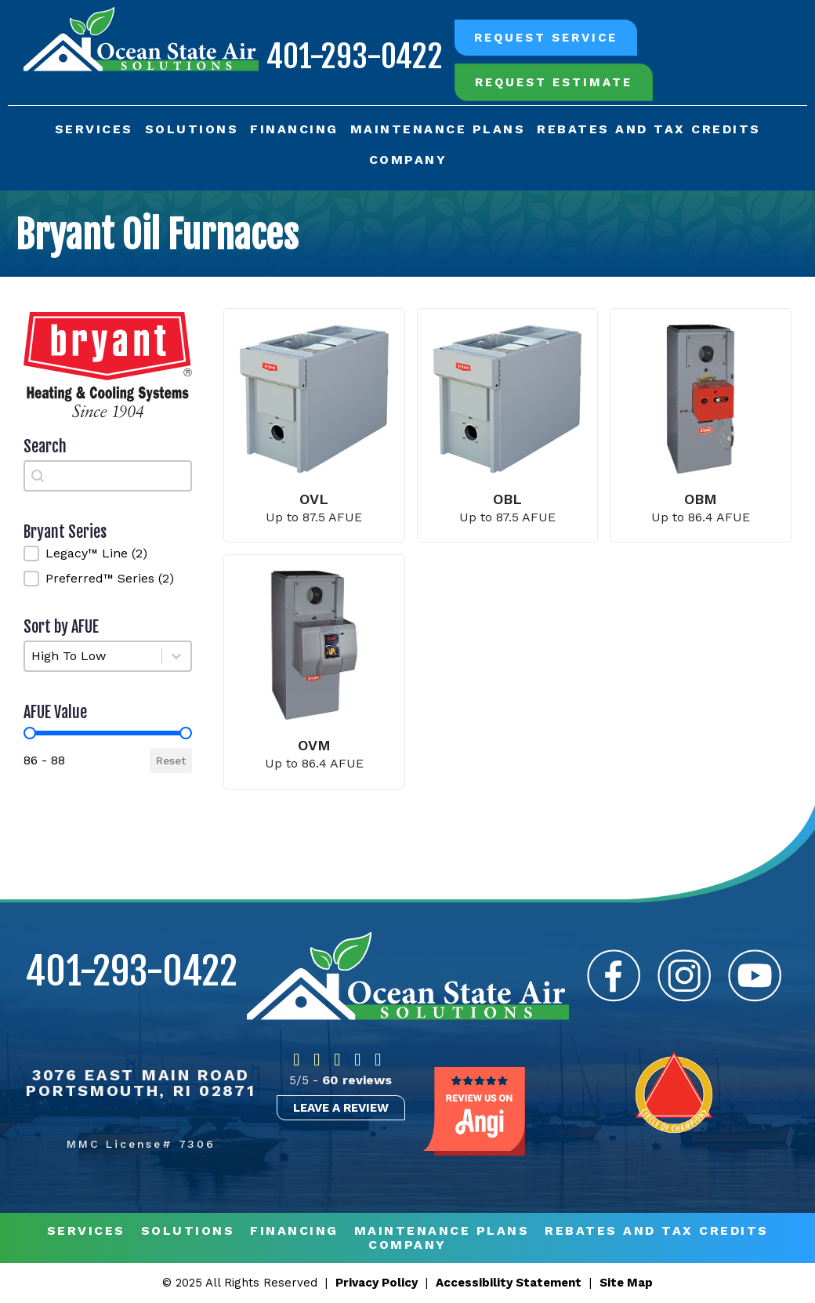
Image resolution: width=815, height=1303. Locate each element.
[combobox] (108, 476)
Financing (294, 129)
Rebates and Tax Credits (649, 129)
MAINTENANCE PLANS (442, 1231)
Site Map (626, 1283)
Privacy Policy (376, 1283)
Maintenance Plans (438, 129)
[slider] (30, 733)
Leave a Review (341, 1108)
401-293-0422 (354, 56)
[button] (108, 553)
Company (408, 159)
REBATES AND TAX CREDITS (657, 1231)
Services (94, 129)
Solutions (192, 129)
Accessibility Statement (508, 1283)
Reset (171, 760)
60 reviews (357, 1080)
